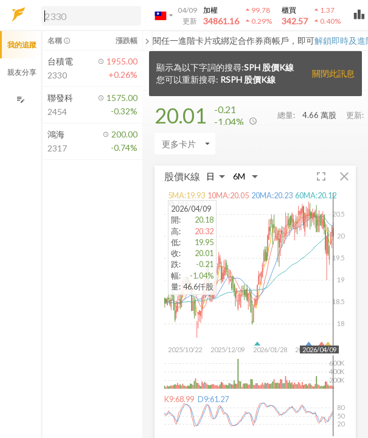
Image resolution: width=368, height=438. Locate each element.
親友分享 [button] (21, 72)
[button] (88, 15)
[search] (91, 16)
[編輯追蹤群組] (20, 99)
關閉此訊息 (333, 73)
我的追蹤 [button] (21, 44)
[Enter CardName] (184, 144)
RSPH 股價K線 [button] (248, 79)
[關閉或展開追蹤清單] (147, 40)
